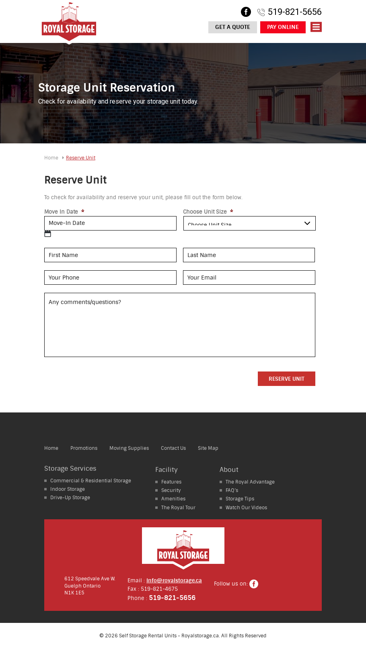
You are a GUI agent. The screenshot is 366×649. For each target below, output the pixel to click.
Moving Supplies (129, 448)
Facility (166, 469)
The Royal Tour (178, 507)
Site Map (208, 448)
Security (171, 490)
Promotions (83, 448)
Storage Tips (240, 499)
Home (51, 158)
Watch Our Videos (246, 507)
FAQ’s (232, 490)
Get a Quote (232, 27)
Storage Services (70, 468)
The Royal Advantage (250, 482)
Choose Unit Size (208, 211)
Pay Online (283, 27)
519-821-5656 (295, 12)
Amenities (173, 499)
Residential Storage (90, 481)
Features (171, 482)
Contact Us (173, 448)
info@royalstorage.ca (174, 580)
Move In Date (64, 211)
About (229, 469)
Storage (67, 489)
